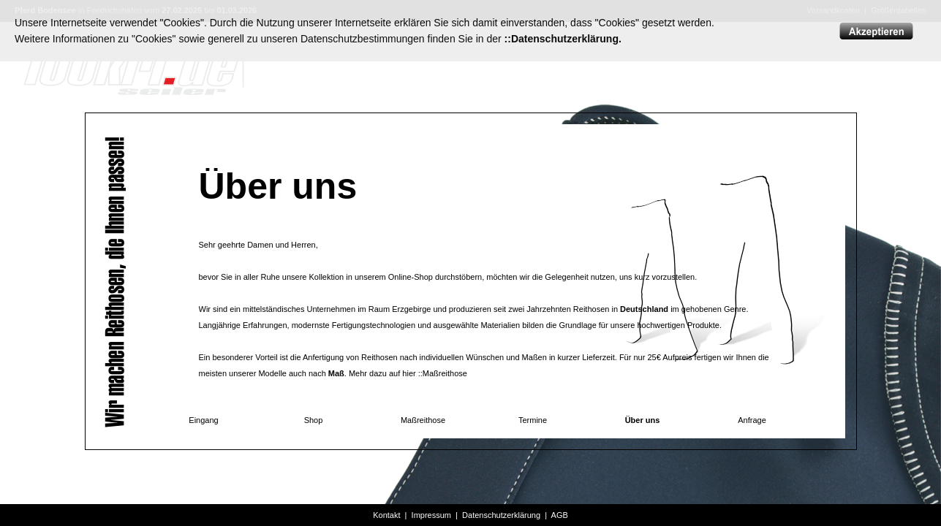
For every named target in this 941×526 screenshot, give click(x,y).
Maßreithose (423, 420)
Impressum (431, 515)
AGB (559, 515)
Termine (532, 420)
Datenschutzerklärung (501, 515)
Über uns (642, 420)
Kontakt (386, 515)
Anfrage (752, 420)
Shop (313, 420)
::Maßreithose (442, 373)
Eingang (203, 420)
